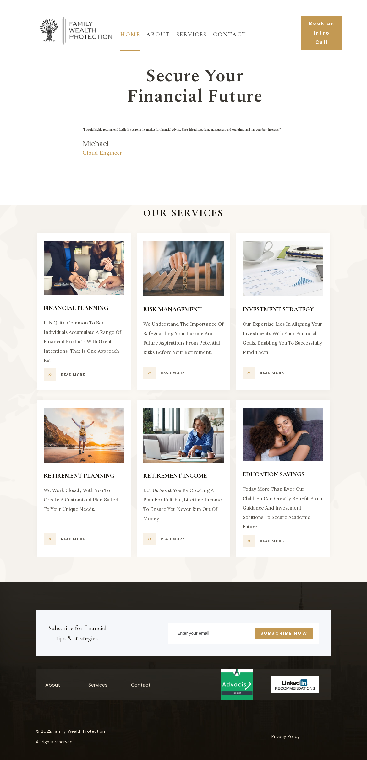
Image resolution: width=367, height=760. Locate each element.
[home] (61, 33)
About (158, 34)
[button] (12, 164)
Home (130, 34)
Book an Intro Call (322, 32)
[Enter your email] (243, 633)
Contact (229, 34)
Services (97, 685)
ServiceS (191, 34)
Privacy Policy (285, 736)
